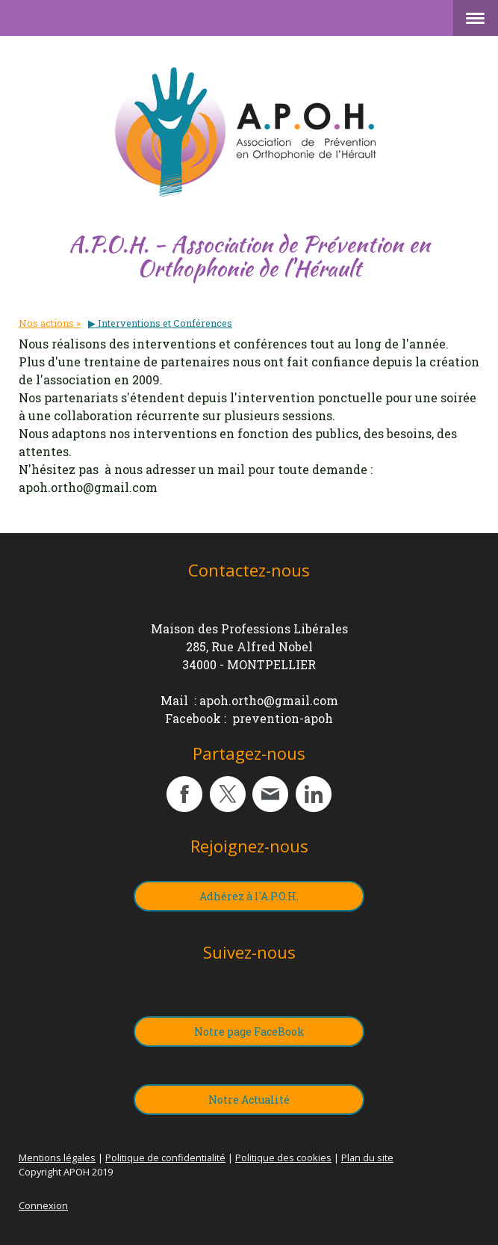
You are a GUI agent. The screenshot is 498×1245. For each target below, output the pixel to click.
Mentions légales (57, 1157)
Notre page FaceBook (249, 1031)
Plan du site (367, 1157)
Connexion (43, 1205)
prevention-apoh (282, 718)
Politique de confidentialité (165, 1157)
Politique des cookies (283, 1157)
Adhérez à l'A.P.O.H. (249, 896)
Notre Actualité (249, 1099)
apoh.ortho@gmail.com (268, 700)
